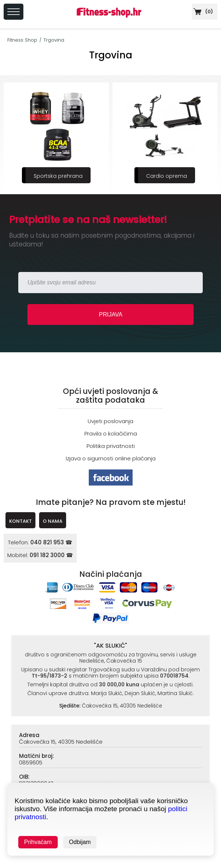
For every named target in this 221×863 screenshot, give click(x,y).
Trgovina (53, 40)
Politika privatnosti (111, 446)
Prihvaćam (38, 842)
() (202, 11)
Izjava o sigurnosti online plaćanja (111, 458)
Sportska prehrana (58, 176)
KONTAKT (20, 521)
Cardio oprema (166, 176)
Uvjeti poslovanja (110, 421)
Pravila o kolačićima (110, 433)
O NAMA (52, 521)
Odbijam (80, 842)
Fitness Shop (22, 40)
